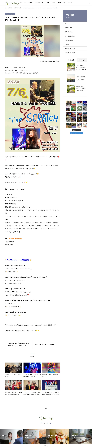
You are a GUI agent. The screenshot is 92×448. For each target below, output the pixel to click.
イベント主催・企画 (71, 54)
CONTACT (70, 2)
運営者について (61, 2)
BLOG (53, 2)
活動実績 (68, 49)
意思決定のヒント (70, 34)
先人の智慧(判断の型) (71, 39)
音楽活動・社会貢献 (10, 14)
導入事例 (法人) (70, 29)
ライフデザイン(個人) (39, 2)
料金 (48, 2)
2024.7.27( (9, 277)
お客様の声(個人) (70, 44)
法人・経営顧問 (28, 2)
